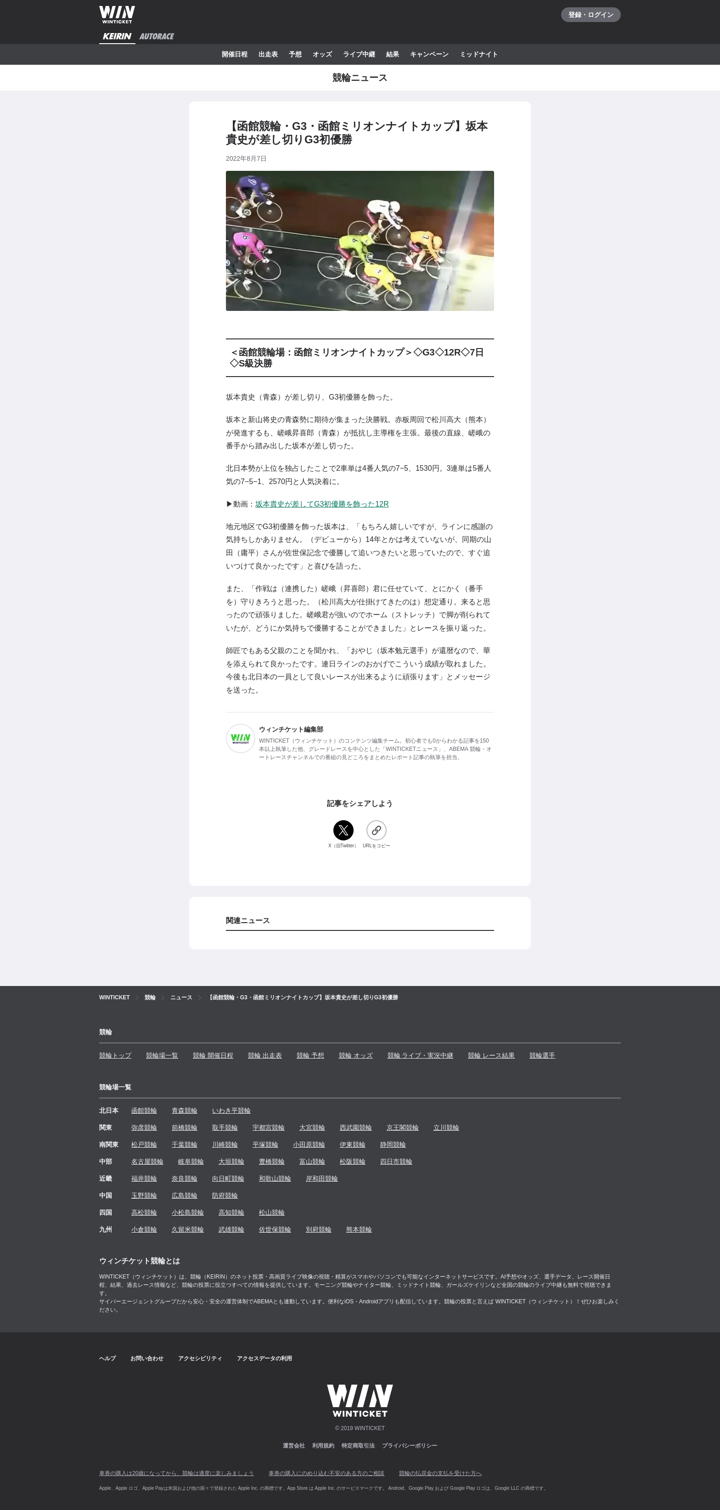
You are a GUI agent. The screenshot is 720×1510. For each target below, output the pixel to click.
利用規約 (323, 1445)
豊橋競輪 (272, 1161)
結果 (392, 54)
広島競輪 (184, 1195)
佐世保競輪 (275, 1229)
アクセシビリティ (200, 1358)
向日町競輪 (228, 1178)
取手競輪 (225, 1127)
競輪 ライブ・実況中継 (421, 1055)
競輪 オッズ (356, 1055)
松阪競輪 (353, 1161)
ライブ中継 (359, 54)
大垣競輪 (231, 1161)
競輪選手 (542, 1055)
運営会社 (294, 1445)
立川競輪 (446, 1127)
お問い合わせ (146, 1358)
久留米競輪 (188, 1229)
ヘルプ (107, 1358)
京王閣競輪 (403, 1127)
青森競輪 (184, 1110)
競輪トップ (115, 1055)
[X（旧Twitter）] (343, 834)
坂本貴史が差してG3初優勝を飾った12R (322, 504)
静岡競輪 (393, 1144)
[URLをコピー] (376, 834)
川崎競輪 (225, 1144)
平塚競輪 (265, 1144)
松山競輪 (272, 1212)
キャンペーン (429, 54)
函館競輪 (144, 1110)
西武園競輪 (356, 1127)
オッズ (322, 54)
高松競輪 (144, 1212)
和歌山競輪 (275, 1178)
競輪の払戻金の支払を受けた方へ (440, 1473)
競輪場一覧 (162, 1055)
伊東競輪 (353, 1144)
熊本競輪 (359, 1229)
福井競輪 (144, 1178)
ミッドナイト (479, 54)
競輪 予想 (310, 1055)
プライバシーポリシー (409, 1445)
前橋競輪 (184, 1127)
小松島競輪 (188, 1212)
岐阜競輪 (191, 1161)
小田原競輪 (309, 1144)
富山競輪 (312, 1161)
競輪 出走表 (265, 1055)
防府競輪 (225, 1195)
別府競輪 (319, 1229)
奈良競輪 (184, 1178)
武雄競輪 (231, 1229)
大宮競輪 (312, 1127)
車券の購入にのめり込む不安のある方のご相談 (326, 1473)
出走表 (268, 54)
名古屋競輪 (147, 1161)
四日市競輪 (396, 1161)
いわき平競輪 (231, 1110)
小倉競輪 (144, 1229)
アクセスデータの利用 (264, 1358)
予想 (295, 54)
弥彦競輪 (144, 1127)
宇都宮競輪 (269, 1127)
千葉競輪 (184, 1144)
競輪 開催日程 (213, 1055)
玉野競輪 (144, 1195)
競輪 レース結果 (491, 1055)
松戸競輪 (144, 1144)
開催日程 (235, 54)
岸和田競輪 (322, 1178)
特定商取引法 (358, 1445)
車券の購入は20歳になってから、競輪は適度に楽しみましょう (176, 1473)
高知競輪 (231, 1212)
